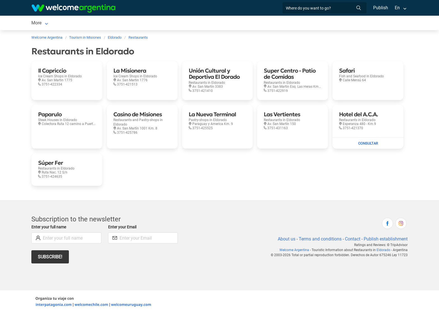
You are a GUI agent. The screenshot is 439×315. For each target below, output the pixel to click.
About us (286, 240)
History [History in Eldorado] (320, 23)
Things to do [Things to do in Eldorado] (174, 23)
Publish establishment (385, 240)
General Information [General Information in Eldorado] (287, 23)
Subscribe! (50, 258)
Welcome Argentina (296, 251)
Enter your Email (123, 228)
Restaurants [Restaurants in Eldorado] (144, 23)
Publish (380, 7)
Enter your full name (49, 228)
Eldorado (384, 251)
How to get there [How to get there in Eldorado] (243, 23)
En (397, 7)
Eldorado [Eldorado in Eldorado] (40, 23)
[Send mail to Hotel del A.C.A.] (367, 144)
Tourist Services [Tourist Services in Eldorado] (109, 23)
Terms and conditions (319, 240)
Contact (352, 240)
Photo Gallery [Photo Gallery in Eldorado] (207, 23)
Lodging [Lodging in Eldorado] (67, 23)
